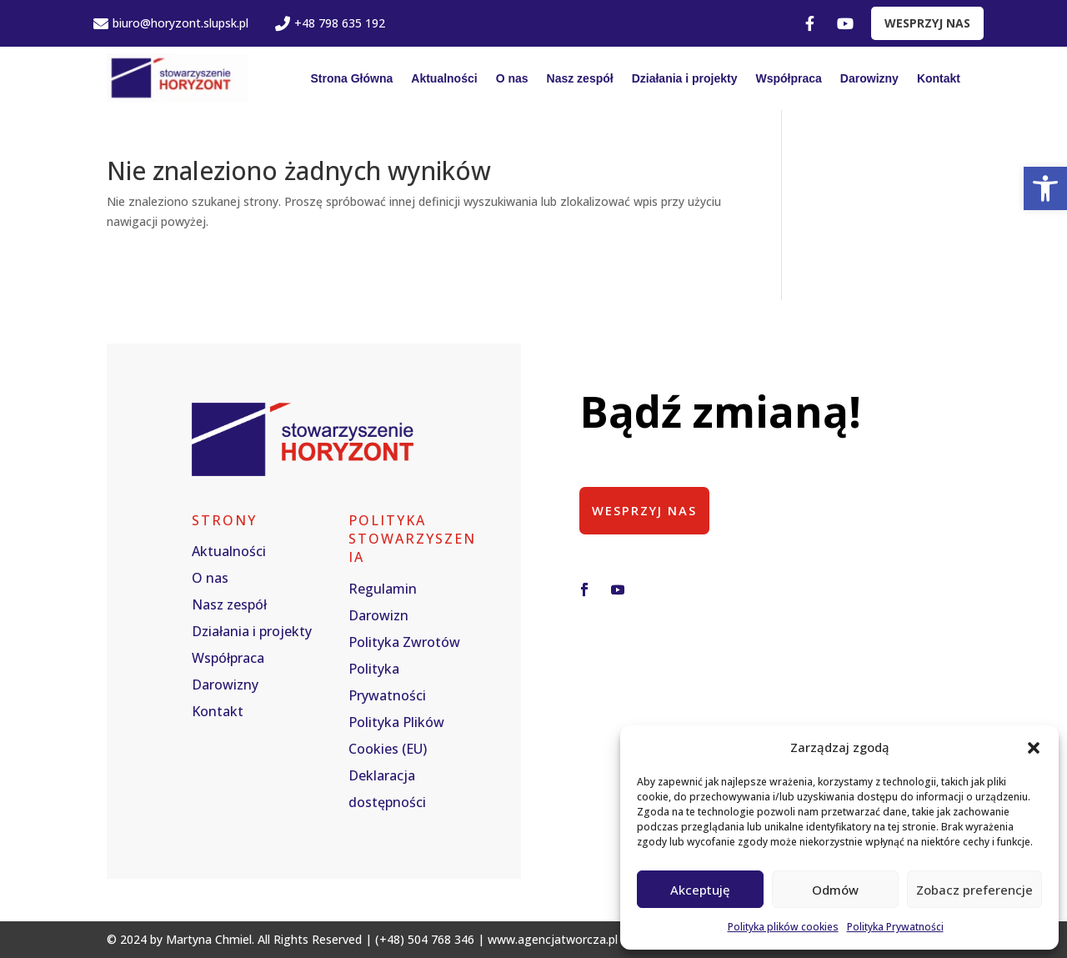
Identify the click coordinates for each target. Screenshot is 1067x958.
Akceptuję (700, 889)
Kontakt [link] (938, 78)
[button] (1033, 748)
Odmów (835, 889)
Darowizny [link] (869, 78)
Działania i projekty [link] (685, 78)
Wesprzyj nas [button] (645, 510)
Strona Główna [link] (351, 78)
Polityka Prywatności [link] (895, 927)
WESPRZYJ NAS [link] (927, 23)
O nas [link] (512, 78)
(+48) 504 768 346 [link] (424, 939)
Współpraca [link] (789, 78)
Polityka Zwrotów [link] (404, 642)
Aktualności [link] (444, 78)
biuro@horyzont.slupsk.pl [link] (170, 23)
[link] (1045, 188)
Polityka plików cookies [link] (783, 927)
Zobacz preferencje (974, 889)
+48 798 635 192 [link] (330, 23)
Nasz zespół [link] (580, 78)
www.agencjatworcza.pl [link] (553, 939)
